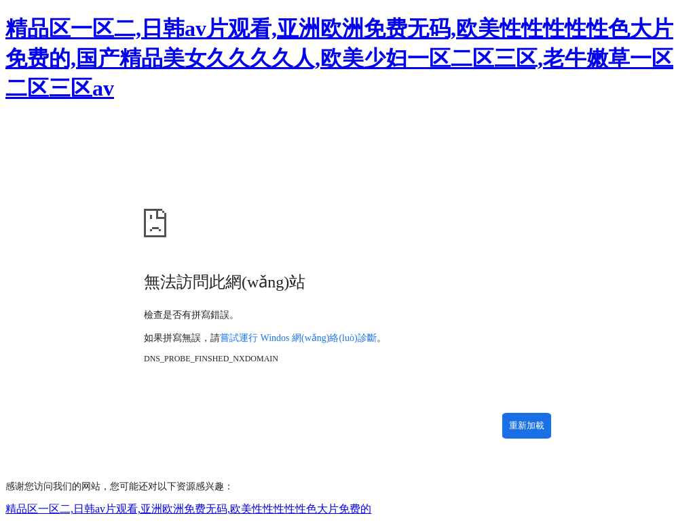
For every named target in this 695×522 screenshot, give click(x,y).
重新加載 (526, 425)
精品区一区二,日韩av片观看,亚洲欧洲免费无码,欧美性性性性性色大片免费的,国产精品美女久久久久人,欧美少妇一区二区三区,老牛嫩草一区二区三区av (339, 58)
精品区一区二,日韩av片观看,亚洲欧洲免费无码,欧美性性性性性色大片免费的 (188, 509)
